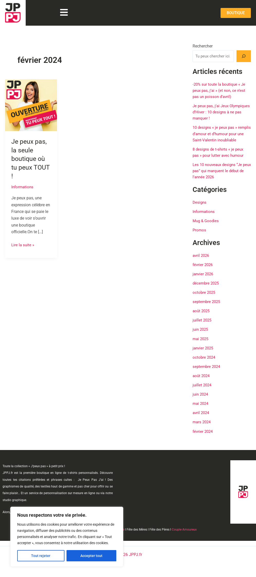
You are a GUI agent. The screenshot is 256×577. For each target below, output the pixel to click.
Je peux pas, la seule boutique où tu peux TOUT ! (29, 159)
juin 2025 (201, 334)
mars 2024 (202, 427)
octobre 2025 (204, 298)
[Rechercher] (243, 56)
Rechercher (203, 46)
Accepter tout (91, 556)
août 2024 (202, 381)
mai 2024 (201, 408)
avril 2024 (202, 418)
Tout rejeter (40, 556)
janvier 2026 (204, 279)
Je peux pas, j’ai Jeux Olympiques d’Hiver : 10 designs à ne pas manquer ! (221, 112)
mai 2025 (201, 344)
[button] (63, 13)
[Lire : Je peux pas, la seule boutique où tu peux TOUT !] (31, 104)
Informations (23, 186)
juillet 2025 (203, 325)
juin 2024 (201, 399)
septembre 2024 (207, 371)
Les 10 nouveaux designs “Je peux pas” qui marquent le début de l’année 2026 (219, 176)
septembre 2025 (207, 307)
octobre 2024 (204, 362)
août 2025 (202, 316)
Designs (200, 208)
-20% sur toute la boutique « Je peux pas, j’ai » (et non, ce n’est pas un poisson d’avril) (220, 90)
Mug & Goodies (206, 226)
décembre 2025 (207, 288)
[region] (66, 537)
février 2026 (203, 270)
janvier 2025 (204, 353)
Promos (200, 235)
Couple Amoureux (184, 529)
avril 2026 (202, 261)
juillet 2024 (203, 390)
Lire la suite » (23, 244)
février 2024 (203, 436)
